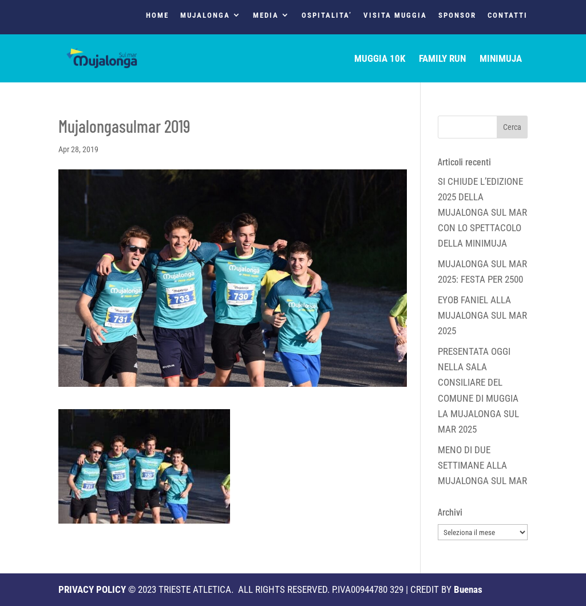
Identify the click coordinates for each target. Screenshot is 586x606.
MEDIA (266, 15)
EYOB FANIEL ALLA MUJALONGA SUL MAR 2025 (482, 315)
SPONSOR (457, 15)
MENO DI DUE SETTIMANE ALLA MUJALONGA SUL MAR (482, 465)
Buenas (468, 589)
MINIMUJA (501, 59)
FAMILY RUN (442, 59)
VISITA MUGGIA (395, 15)
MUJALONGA (205, 15)
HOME (157, 15)
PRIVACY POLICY (92, 589)
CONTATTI (508, 15)
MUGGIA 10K (379, 59)
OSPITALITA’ (327, 15)
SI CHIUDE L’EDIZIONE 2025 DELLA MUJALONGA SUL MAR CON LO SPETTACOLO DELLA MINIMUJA (482, 212)
